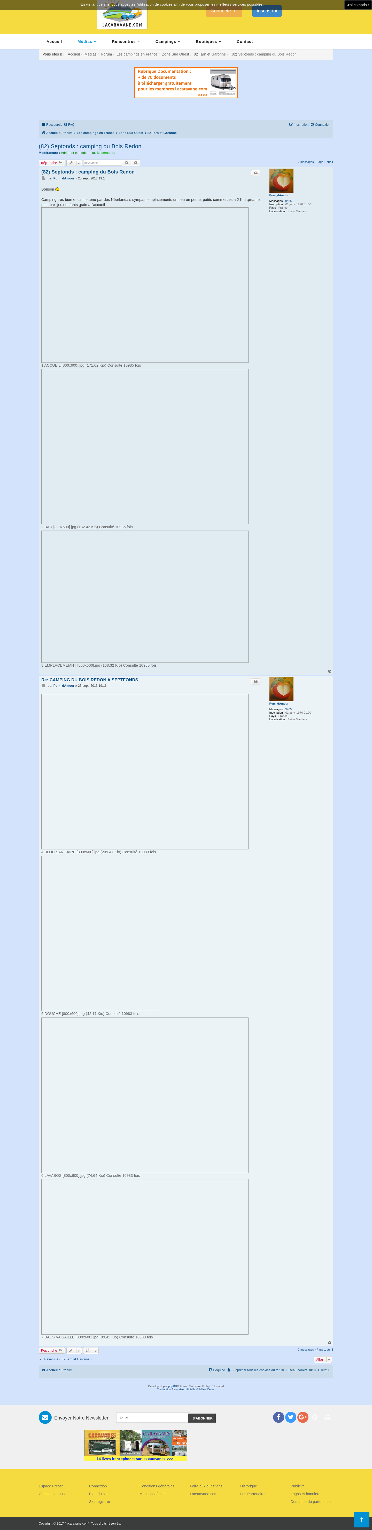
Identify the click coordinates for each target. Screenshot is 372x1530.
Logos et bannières (306, 1494)
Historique (248, 1486)
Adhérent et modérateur (78, 153)
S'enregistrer (99, 1502)
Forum (106, 54)
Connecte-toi (224, 10)
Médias (85, 41)
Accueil (54, 41)
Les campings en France (137, 54)
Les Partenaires (253, 1494)
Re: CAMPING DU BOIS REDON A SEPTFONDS (89, 679)
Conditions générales (157, 1486)
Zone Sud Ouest (175, 54)
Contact (245, 41)
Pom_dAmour (279, 195)
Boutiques (206, 41)
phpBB (172, 1386)
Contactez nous (52, 1494)
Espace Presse (51, 1486)
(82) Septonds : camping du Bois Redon (90, 146)
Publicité (298, 1486)
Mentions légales (153, 1494)
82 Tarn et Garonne (210, 54)
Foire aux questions (206, 1486)
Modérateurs (106, 153)
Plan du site (99, 1494)
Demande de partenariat (311, 1502)
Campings (166, 41)
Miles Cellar (207, 1389)
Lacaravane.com (203, 1494)
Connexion (98, 1486)
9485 (288, 200)
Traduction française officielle (176, 1389)
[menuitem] (69, 124)
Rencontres (124, 41)
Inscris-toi (267, 10)
